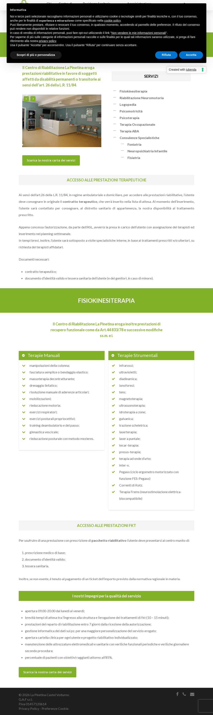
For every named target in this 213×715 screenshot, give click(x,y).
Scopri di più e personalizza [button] (36, 55)
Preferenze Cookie (55, 708)
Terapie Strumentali (134, 355)
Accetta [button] (191, 55)
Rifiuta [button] (166, 55)
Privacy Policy (29, 708)
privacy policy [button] (47, 41)
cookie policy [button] (112, 20)
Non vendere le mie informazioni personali (138, 32)
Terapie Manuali (40, 355)
